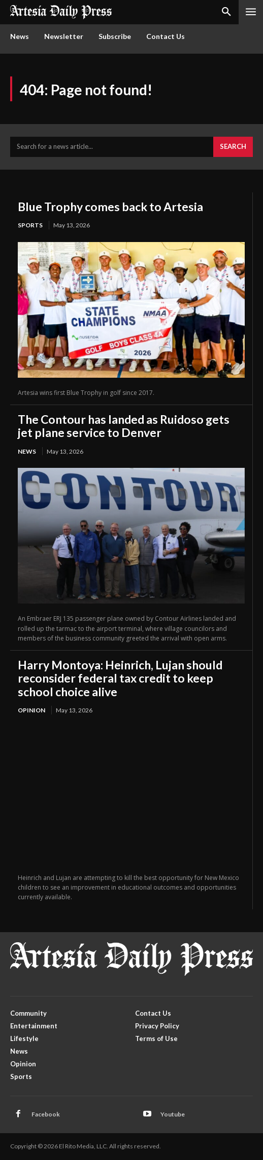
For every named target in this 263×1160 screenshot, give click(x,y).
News (27, 451)
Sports (30, 225)
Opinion (31, 710)
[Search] (233, 147)
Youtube (172, 1114)
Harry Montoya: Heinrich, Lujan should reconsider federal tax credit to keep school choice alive (120, 678)
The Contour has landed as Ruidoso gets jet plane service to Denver (123, 425)
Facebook (45, 1114)
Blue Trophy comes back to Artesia (110, 206)
